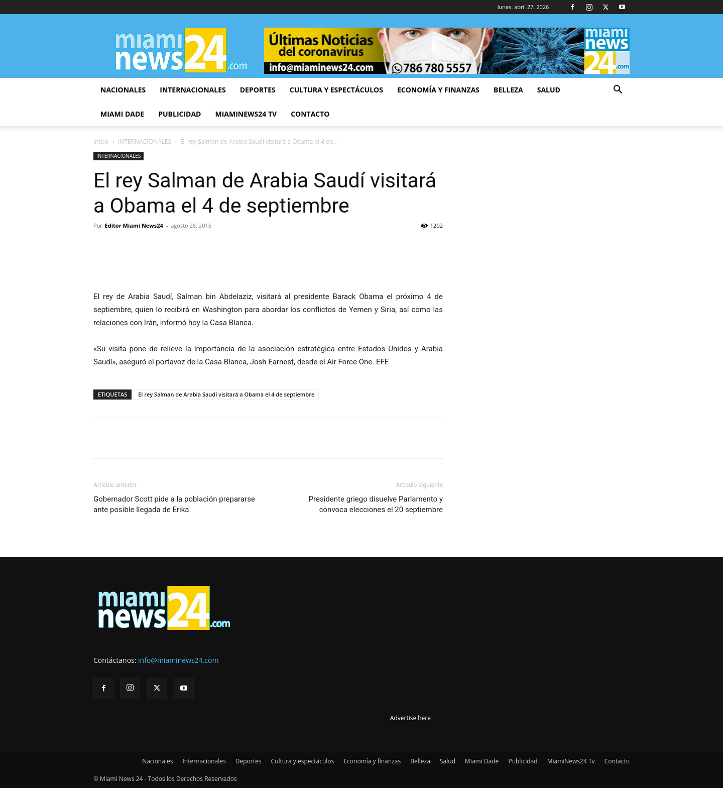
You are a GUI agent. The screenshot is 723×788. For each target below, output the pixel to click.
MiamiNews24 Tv (246, 114)
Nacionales (123, 89)
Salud (548, 89)
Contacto (310, 114)
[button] (618, 90)
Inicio (100, 141)
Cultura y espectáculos (336, 89)
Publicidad (179, 114)
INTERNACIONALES (144, 141)
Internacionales (192, 89)
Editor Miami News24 (134, 225)
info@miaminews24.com (178, 660)
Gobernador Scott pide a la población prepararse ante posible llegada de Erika (174, 504)
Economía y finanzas (438, 89)
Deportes (258, 89)
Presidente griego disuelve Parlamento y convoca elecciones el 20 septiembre (376, 504)
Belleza (508, 89)
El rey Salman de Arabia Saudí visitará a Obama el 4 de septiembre (226, 394)
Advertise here (410, 718)
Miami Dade (122, 114)
